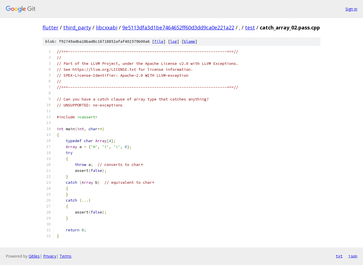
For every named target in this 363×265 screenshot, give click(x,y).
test (250, 27)
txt (339, 255)
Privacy (49, 256)
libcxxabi (106, 27)
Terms (65, 256)
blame (189, 41)
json (352, 255)
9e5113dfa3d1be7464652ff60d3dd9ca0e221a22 (178, 27)
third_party (77, 27)
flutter (50, 27)
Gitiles (34, 256)
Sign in (351, 9)
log (173, 41)
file (158, 41)
